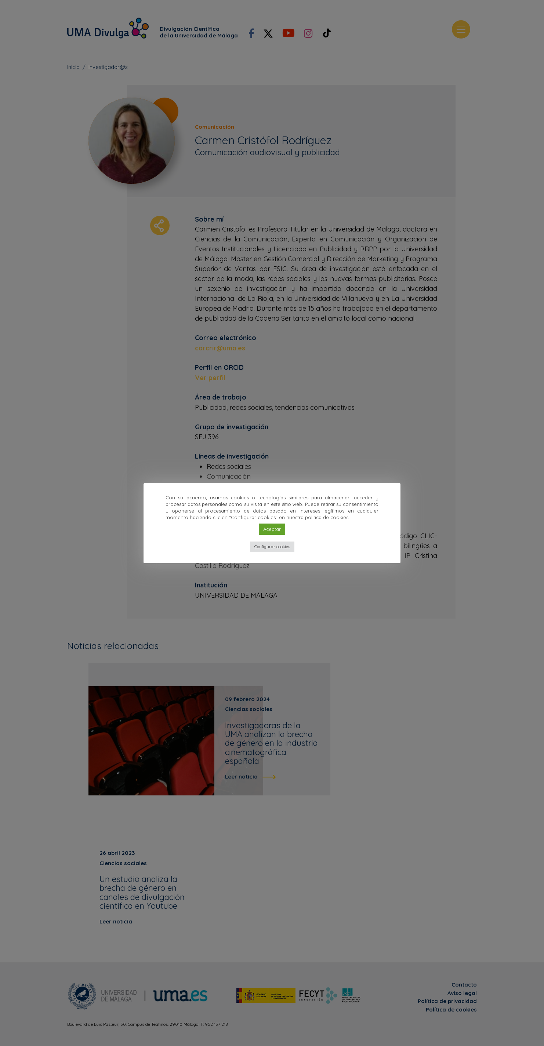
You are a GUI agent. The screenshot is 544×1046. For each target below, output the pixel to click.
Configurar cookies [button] (272, 546)
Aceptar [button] (272, 529)
